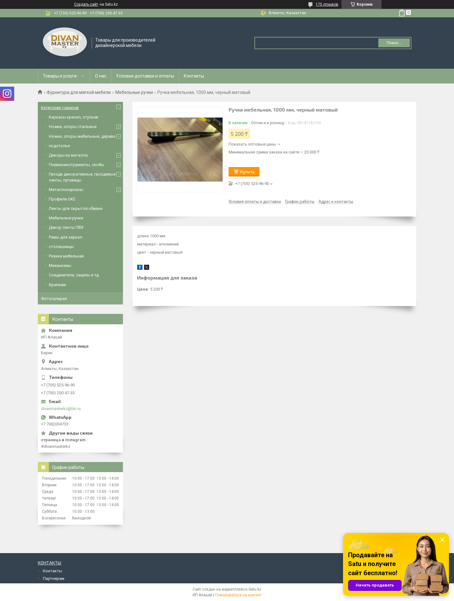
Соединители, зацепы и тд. (74, 275)
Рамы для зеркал (65, 237)
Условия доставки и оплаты (145, 75)
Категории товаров (60, 107)
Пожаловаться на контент (238, 595)
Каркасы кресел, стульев (73, 117)
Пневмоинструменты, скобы (76, 164)
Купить (247, 171)
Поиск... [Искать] (394, 42)
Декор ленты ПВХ (66, 227)
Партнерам (53, 578)
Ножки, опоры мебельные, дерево (82, 136)
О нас (100, 75)
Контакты (194, 75)
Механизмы (60, 265)
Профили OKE (62, 199)
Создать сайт (86, 4)
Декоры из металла (68, 155)
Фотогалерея (54, 298)
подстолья (59, 145)
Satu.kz (254, 589)
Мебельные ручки (134, 92)
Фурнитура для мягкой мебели (79, 92)
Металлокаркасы (66, 189)
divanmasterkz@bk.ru (61, 408)
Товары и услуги (60, 75)
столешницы (61, 246)
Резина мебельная (66, 256)
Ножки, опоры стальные (72, 126)
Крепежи (57, 284)
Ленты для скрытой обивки (75, 208)
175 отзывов (327, 4)
